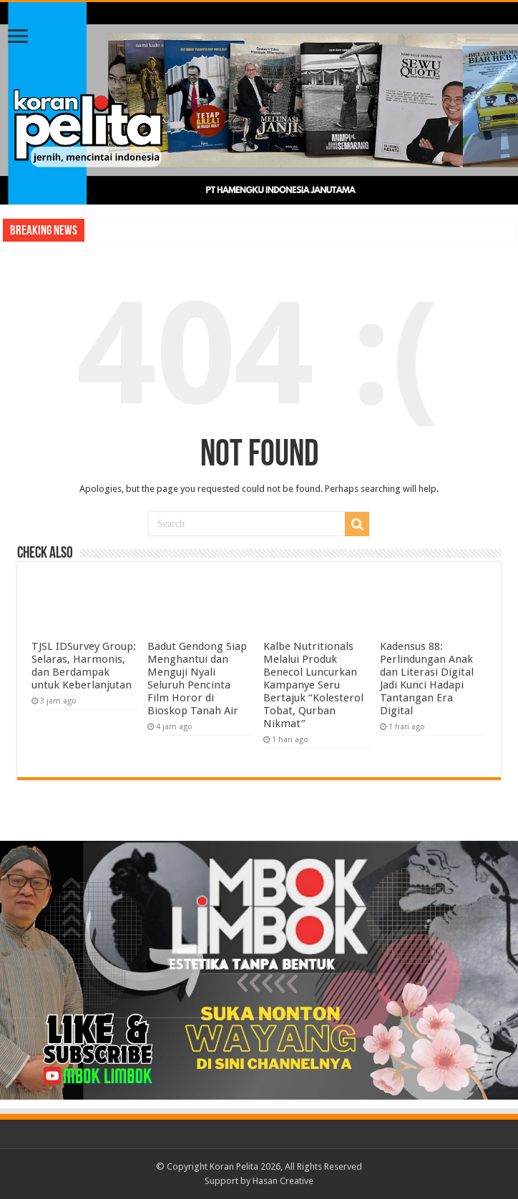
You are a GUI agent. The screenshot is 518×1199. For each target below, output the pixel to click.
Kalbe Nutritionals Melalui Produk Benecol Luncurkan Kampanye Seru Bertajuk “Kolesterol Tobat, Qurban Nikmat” (313, 685)
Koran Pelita (234, 1166)
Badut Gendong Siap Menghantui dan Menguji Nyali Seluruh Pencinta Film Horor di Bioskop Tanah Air (197, 678)
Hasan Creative (283, 1180)
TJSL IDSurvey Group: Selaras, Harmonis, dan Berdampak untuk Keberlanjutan (83, 665)
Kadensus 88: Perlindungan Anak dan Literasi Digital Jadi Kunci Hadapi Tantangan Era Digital (427, 678)
